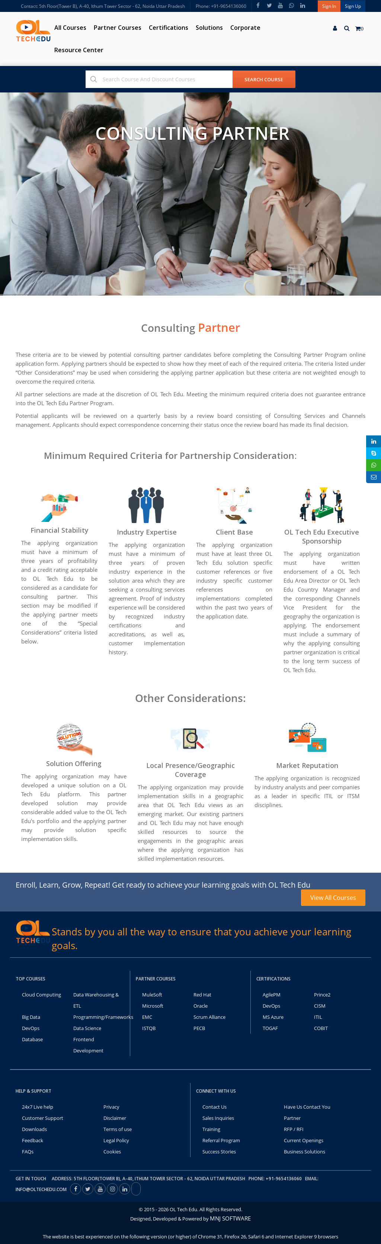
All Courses (70, 27)
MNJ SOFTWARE (230, 1218)
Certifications (168, 27)
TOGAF (270, 1028)
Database (32, 1039)
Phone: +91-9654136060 (221, 6)
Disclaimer (114, 1118)
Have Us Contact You (307, 1106)
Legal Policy (116, 1140)
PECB (199, 1028)
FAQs (27, 1151)
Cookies (112, 1151)
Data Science (87, 1028)
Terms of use (117, 1129)
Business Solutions (304, 1151)
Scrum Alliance (209, 1017)
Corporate (245, 27)
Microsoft (152, 1005)
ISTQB (149, 1028)
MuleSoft (152, 994)
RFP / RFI (294, 1129)
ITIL (318, 1017)
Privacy (111, 1106)
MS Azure (273, 1017)
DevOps (30, 1028)
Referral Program (221, 1140)
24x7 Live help (37, 1106)
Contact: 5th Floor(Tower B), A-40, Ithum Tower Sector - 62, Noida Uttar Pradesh (103, 6)
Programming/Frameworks (103, 1017)
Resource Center (78, 50)
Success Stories (219, 1151)
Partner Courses (117, 27)
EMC (147, 1017)
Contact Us (214, 1106)
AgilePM (272, 994)
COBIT (321, 1028)
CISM (320, 1005)
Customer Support (42, 1118)
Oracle (200, 1005)
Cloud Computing (41, 994)
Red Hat (202, 994)
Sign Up (353, 6)
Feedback (32, 1140)
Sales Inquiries (218, 1118)
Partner (292, 1118)
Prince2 (322, 994)
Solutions (209, 27)
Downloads (34, 1129)
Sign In (329, 6)
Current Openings (303, 1140)
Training (211, 1129)
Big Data (31, 1017)
